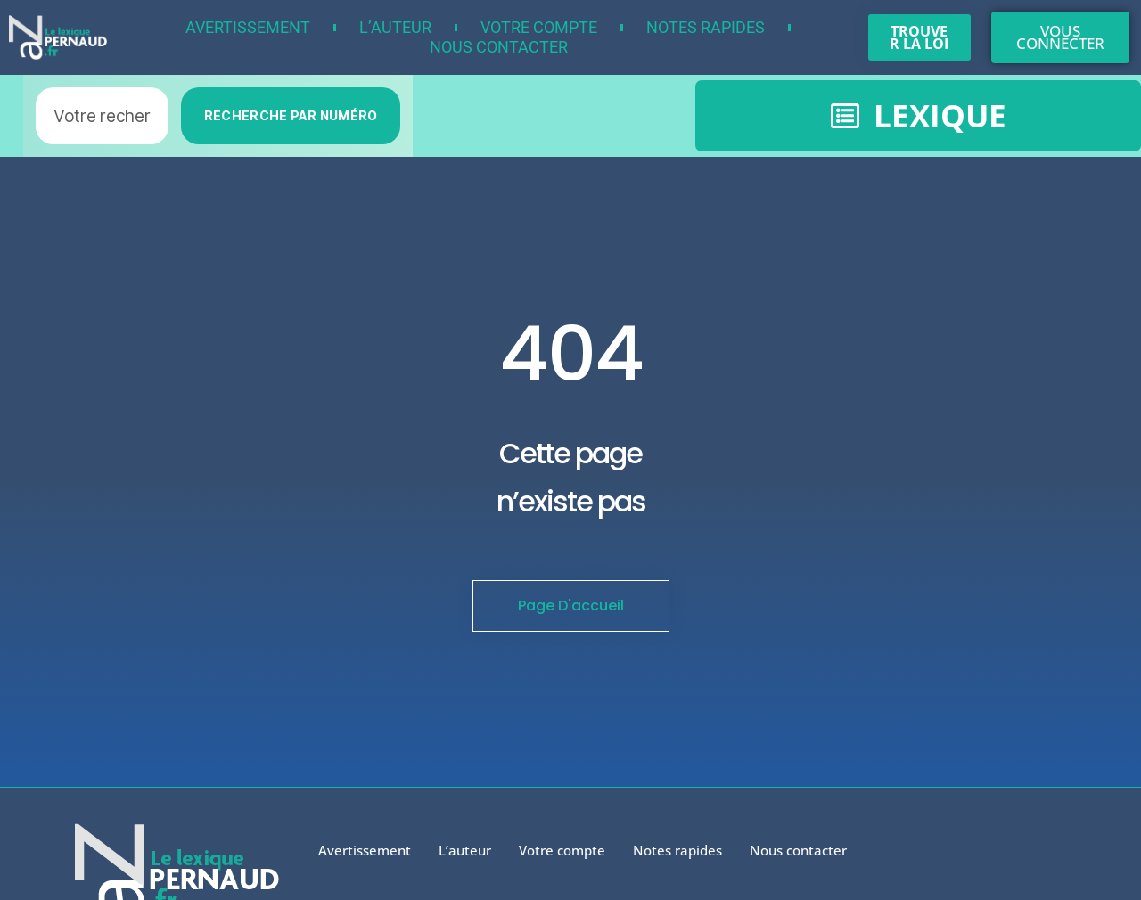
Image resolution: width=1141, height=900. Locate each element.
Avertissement (247, 27)
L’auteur (395, 27)
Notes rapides (705, 27)
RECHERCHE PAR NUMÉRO (291, 115)
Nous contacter (499, 46)
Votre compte (538, 27)
